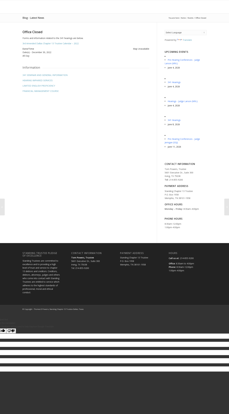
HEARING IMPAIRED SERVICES (38, 80)
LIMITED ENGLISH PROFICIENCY (39, 85)
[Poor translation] (11, 330)
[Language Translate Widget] (186, 32)
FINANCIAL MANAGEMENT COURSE (41, 91)
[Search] (204, 7)
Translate (184, 39)
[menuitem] (106, 7)
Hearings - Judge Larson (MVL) (183, 101)
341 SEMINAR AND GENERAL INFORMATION (45, 75)
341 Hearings (174, 82)
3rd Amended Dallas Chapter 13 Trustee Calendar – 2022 (51, 43)
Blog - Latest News (33, 17)
